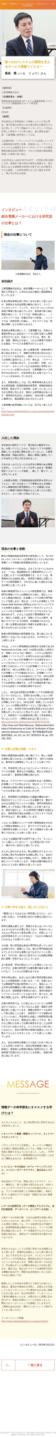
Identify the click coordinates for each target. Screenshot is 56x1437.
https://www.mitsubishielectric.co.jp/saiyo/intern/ (24, 1321)
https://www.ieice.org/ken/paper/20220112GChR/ (25, 722)
